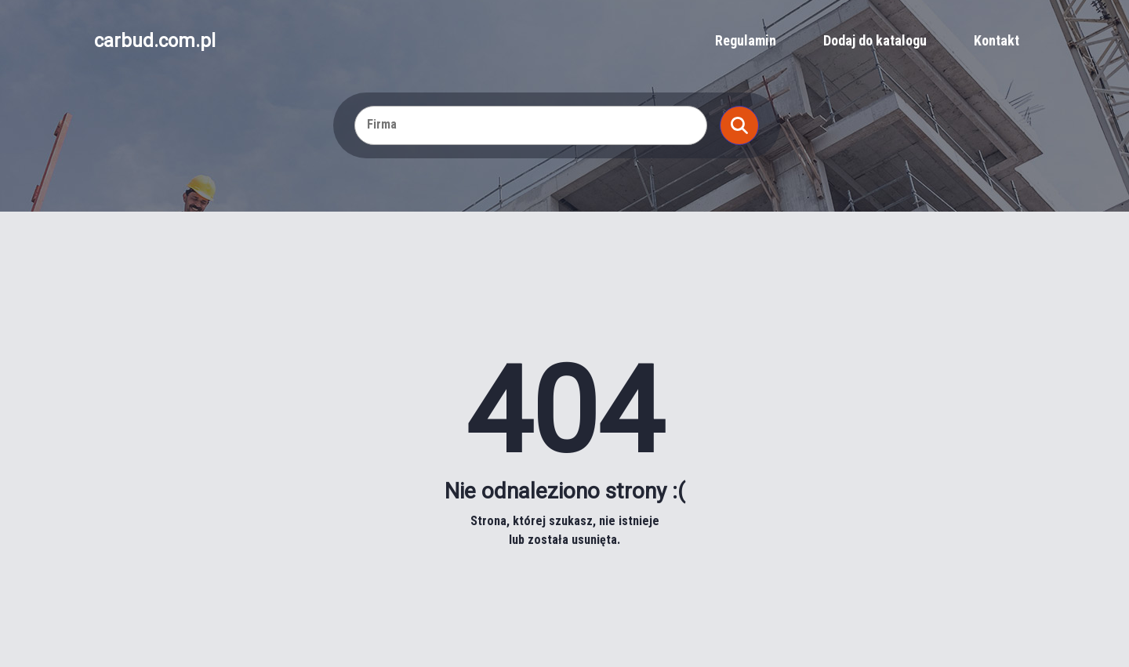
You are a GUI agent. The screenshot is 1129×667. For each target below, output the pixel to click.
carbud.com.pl (155, 40)
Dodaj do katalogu (875, 40)
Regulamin (745, 40)
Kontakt (996, 40)
